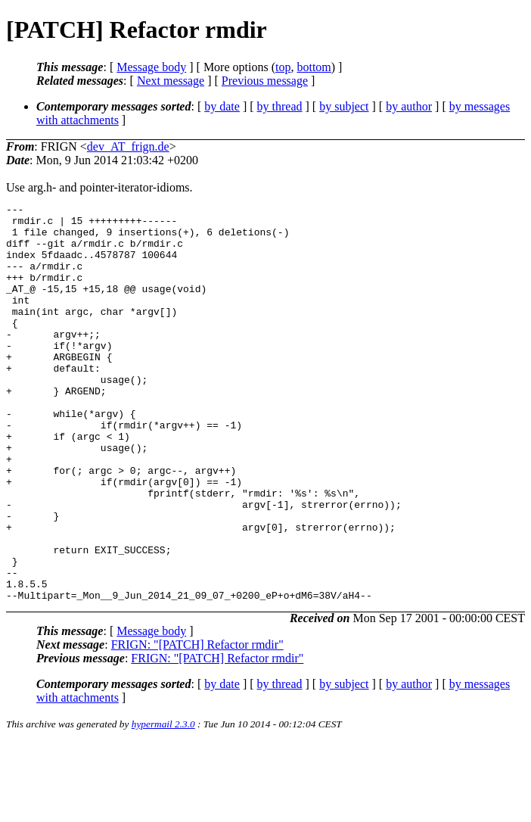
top (282, 67)
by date (222, 106)
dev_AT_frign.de (128, 146)
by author (409, 106)
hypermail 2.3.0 (163, 803)
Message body (151, 67)
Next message (170, 80)
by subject (343, 106)
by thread (280, 106)
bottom (314, 67)
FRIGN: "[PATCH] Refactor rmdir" (197, 724)
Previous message (265, 80)
